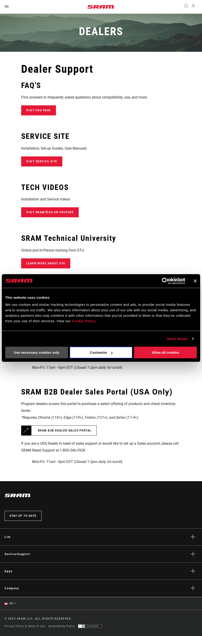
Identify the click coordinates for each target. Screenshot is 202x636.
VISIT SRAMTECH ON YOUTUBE (50, 212)
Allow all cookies (165, 352)
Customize (101, 352)
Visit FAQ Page (38, 110)
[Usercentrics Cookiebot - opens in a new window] (165, 281)
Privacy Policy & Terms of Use (25, 626)
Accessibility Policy (61, 626)
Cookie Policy (84, 321)
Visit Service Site (41, 161)
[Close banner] (195, 281)
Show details (177, 339)
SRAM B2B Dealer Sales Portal (65, 430)
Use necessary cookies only (36, 352)
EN (9, 603)
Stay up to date (23, 515)
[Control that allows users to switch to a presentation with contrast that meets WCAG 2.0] (90, 626)
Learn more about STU (45, 263)
